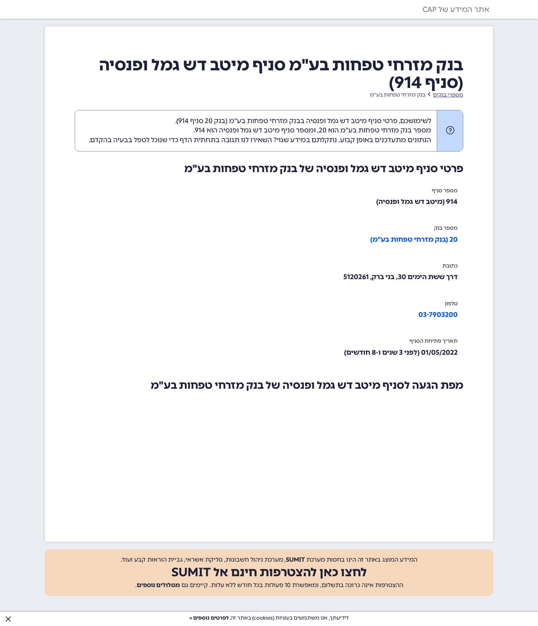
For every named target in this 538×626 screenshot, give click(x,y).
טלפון (451, 303)
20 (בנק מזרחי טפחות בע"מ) (414, 239)
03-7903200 (438, 315)
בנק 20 (215, 121)
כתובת (450, 266)
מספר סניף (445, 190)
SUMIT (295, 559)
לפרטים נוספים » (209, 618)
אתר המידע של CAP (456, 9)
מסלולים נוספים (158, 585)
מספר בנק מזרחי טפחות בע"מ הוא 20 (375, 130)
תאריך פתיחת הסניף (433, 341)
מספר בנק (446, 228)
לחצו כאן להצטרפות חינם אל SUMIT (269, 572)
